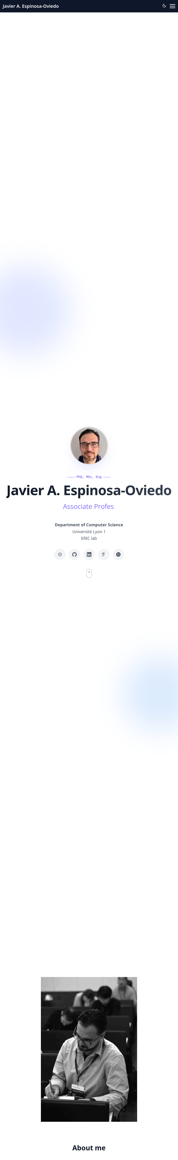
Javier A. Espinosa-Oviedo (31, 6)
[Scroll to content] (89, 573)
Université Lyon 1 (89, 531)
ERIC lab (89, 538)
